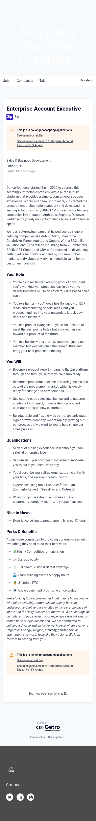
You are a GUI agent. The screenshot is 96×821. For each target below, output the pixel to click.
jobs (6, 81)
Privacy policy (37, 737)
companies (25, 81)
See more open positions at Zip (47, 693)
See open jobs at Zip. (30, 135)
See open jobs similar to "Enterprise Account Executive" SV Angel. (45, 143)
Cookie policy (55, 737)
